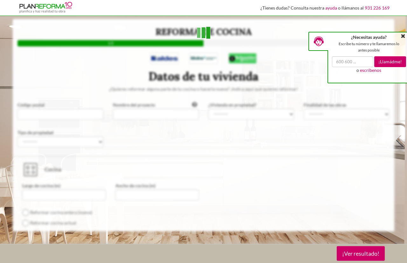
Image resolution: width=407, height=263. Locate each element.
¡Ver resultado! (360, 253)
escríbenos (370, 70)
